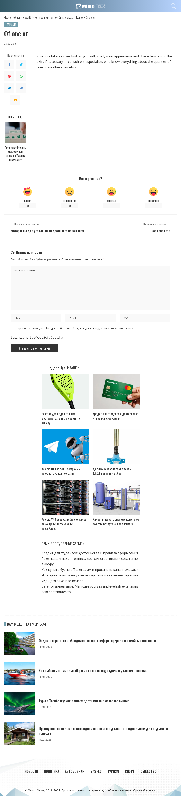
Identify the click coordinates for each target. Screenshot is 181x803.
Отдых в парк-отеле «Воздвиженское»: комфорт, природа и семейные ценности (100, 648)
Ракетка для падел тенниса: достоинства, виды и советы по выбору (61, 425)
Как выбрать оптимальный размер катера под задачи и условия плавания (95, 678)
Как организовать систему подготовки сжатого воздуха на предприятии (116, 529)
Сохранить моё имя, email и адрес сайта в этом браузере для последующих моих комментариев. (74, 336)
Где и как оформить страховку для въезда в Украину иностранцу (15, 153)
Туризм (11, 24)
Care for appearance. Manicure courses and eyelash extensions (90, 594)
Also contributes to (56, 599)
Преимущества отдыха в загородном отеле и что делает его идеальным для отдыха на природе (105, 738)
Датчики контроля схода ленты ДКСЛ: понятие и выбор (112, 478)
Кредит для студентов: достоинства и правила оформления (115, 423)
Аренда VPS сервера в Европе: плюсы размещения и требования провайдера (64, 531)
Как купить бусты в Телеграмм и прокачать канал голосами (61, 478)
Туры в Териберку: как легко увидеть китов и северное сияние (86, 708)
